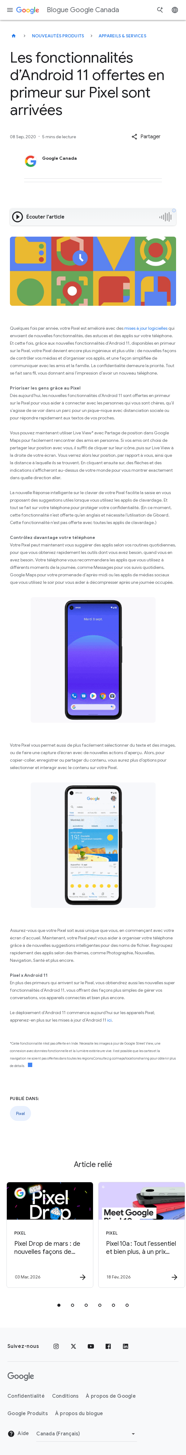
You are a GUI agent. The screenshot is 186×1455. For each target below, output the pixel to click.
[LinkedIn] (125, 1346)
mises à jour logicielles (145, 328)
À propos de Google (111, 1396)
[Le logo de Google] (20, 1376)
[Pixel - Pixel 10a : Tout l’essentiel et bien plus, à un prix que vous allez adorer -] (138, 1234)
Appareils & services (122, 36)
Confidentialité (26, 1396)
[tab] (59, 1305)
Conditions (65, 1396)
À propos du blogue (79, 1413)
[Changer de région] (86, 1433)
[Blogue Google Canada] (13, 35)
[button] (146, 137)
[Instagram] (56, 1346)
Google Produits (27, 1413)
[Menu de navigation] (10, 10)
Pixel (20, 1113)
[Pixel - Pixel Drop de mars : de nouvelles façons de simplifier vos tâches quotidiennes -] (46, 1234)
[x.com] (73, 1346)
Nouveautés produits (58, 36)
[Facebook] (108, 1346)
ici (109, 1020)
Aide (18, 1434)
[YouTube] (90, 1346)
